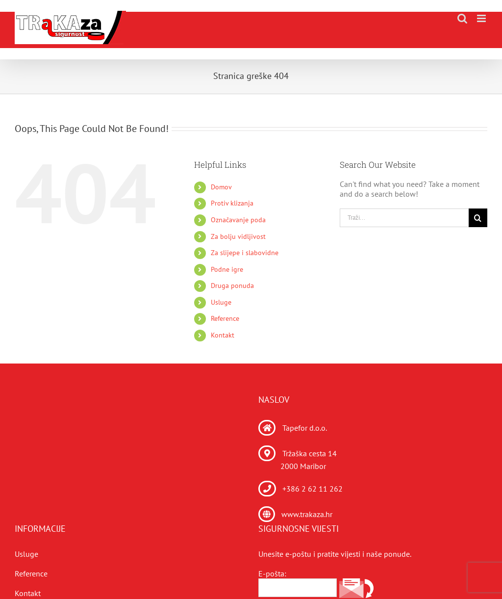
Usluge (221, 302)
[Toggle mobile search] (462, 18)
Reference (225, 318)
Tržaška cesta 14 (309, 453)
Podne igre (227, 269)
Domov (221, 186)
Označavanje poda (238, 219)
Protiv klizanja (232, 203)
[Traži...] (404, 217)
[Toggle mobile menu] (482, 18)
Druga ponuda (232, 285)
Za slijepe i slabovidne (244, 252)
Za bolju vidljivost (238, 236)
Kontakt (222, 335)
